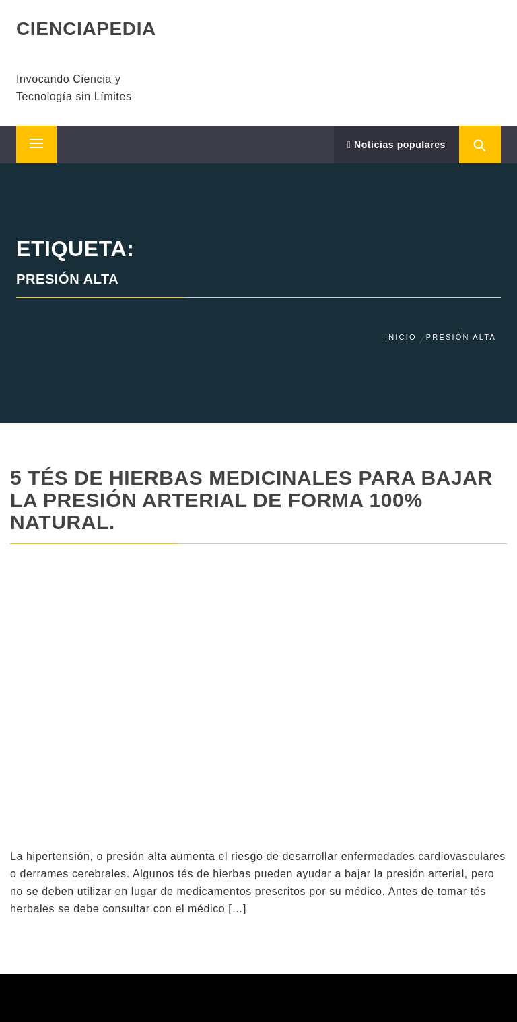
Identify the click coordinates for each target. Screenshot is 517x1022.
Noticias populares (396, 144)
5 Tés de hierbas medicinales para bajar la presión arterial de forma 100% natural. (251, 500)
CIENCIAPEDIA (86, 28)
